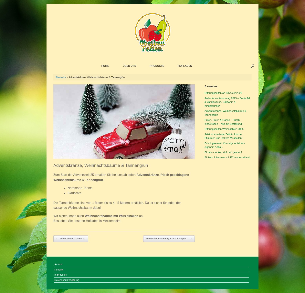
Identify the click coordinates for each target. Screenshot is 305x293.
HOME (105, 65)
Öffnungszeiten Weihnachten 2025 (224, 129)
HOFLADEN (185, 65)
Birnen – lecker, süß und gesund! (223, 152)
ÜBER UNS (129, 65)
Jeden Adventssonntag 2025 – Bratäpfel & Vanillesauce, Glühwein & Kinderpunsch (227, 102)
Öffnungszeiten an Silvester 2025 (223, 92)
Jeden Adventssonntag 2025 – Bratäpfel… (169, 239)
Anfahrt (58, 264)
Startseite (60, 77)
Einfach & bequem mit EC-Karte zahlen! (227, 157)
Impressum (60, 274)
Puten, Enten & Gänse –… (71, 239)
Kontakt (58, 269)
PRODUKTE (157, 65)
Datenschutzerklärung (66, 280)
